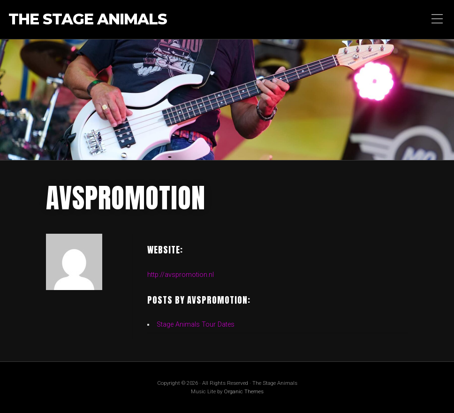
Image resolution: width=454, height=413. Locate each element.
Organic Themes (244, 391)
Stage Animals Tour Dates (196, 325)
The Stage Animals (87, 19)
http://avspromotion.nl (180, 275)
